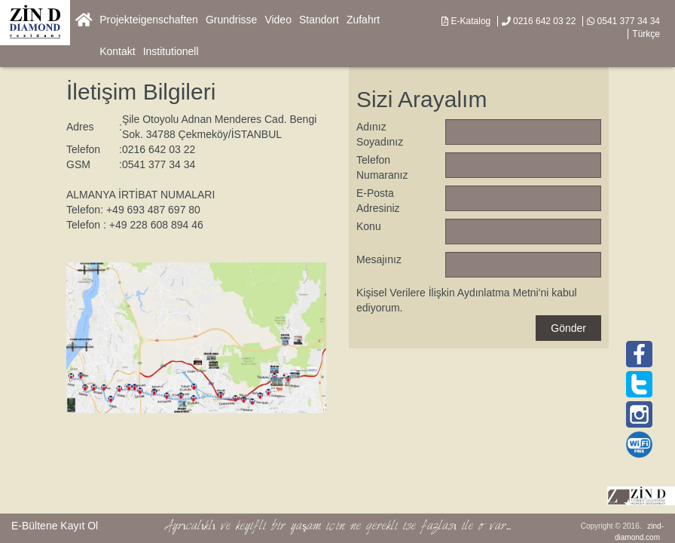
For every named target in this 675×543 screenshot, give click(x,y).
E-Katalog (465, 21)
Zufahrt (363, 20)
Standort (319, 20)
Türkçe (646, 34)
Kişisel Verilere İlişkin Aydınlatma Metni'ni (452, 293)
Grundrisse (231, 20)
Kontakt (117, 51)
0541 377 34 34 (623, 21)
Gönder (568, 328)
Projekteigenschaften (148, 20)
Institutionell (171, 51)
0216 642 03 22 (539, 21)
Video (278, 20)
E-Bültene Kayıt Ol (54, 526)
